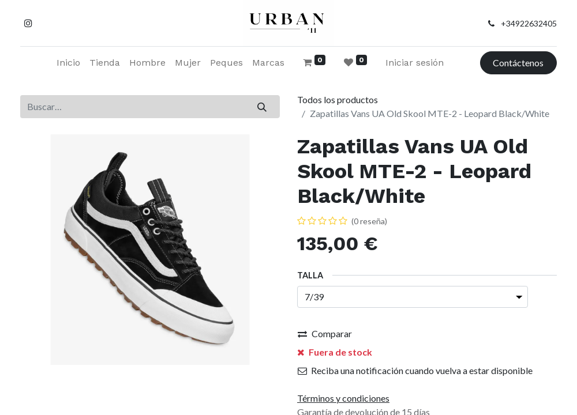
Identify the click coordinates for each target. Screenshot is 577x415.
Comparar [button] (325, 333)
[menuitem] (68, 62)
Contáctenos (518, 62)
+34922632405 (529, 23)
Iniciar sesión (414, 62)
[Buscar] (262, 106)
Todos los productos (337, 99)
